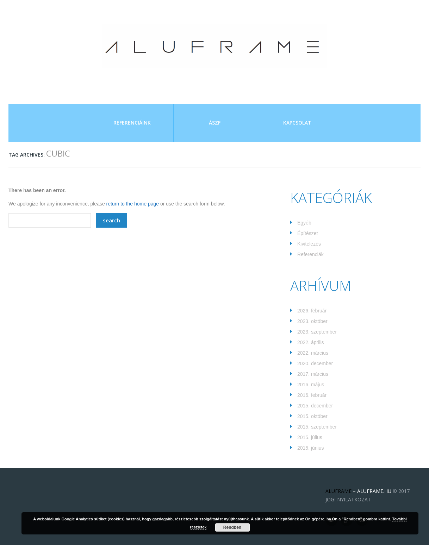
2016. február (312, 395)
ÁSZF (214, 122)
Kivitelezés (309, 244)
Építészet (307, 233)
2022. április (310, 342)
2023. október (312, 321)
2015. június (310, 448)
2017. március (312, 374)
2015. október (312, 416)
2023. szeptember (317, 332)
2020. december (315, 363)
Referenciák (310, 254)
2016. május (310, 384)
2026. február (312, 310)
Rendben (232, 527)
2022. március (312, 353)
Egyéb (304, 223)
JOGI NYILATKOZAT (348, 499)
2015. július (309, 437)
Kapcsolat (297, 122)
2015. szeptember (317, 427)
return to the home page (132, 204)
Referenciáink (132, 122)
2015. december (315, 405)
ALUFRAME (338, 491)
